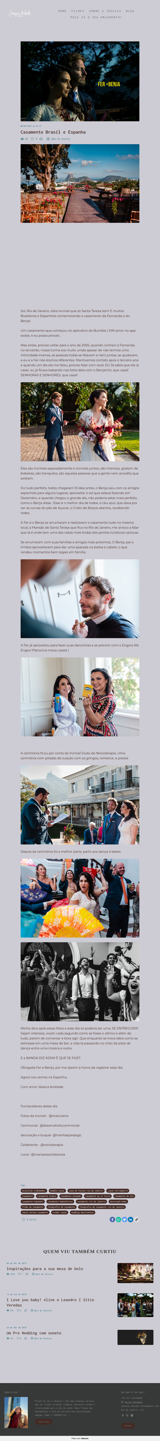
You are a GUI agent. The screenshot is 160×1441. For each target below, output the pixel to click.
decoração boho (118, 1201)
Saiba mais (43, 1421)
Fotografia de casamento (61, 1207)
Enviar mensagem (133, 1402)
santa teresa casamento (35, 1212)
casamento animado (71, 1196)
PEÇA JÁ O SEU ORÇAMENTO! (96, 17)
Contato (128, 1425)
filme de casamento (32, 1207)
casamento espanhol (32, 1201)
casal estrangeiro (118, 1190)
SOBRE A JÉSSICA (105, 11)
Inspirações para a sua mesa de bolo (45, 1268)
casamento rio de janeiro (91, 1201)
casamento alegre (47, 1196)
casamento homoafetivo (60, 1201)
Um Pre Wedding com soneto (34, 1333)
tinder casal (60, 1212)
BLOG (130, 11)
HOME (62, 11)
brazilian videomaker (34, 1190)
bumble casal (57, 1190)
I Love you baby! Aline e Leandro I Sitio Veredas (50, 1302)
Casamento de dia (124, 1196)
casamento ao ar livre (97, 1196)
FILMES (77, 11)
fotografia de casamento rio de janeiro (102, 1207)
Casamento (27, 1196)
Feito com (79, 1438)
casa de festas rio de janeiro (86, 1190)
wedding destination (82, 1212)
